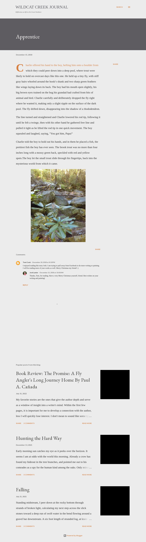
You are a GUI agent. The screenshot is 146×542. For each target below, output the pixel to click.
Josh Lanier (34, 273)
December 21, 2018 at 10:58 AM (51, 273)
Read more (87, 423)
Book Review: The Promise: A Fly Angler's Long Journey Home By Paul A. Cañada (53, 380)
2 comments (28, 423)
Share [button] (115, 64)
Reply (25, 285)
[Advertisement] (54, 335)
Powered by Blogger (73, 535)
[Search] (119, 7)
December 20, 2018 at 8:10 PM (43, 262)
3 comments (28, 475)
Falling (22, 489)
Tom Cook (27, 262)
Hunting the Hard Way (39, 438)
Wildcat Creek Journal (42, 7)
